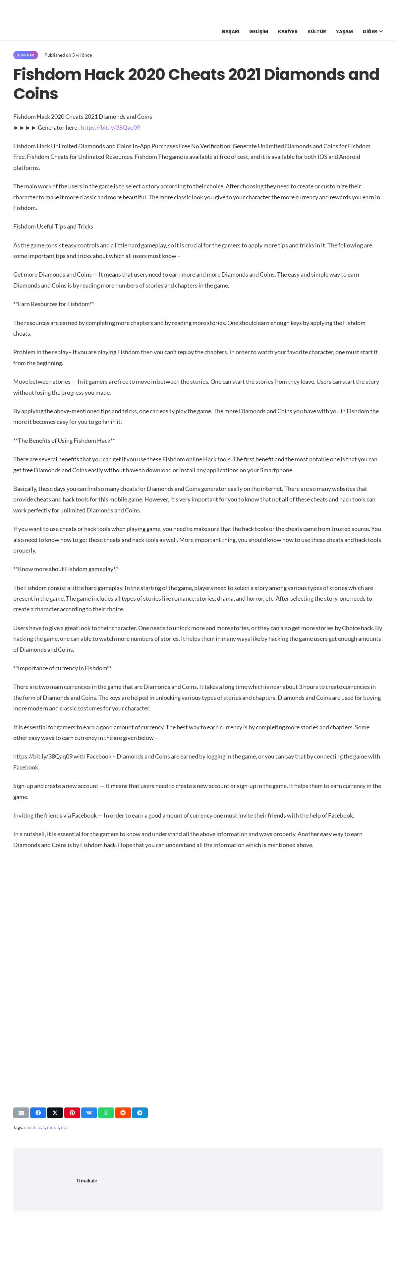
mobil (53, 1127)
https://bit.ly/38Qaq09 (110, 127)
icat (41, 1127)
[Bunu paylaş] (38, 1112)
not (64, 1127)
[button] (380, 31)
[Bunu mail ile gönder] (21, 1112)
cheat (29, 1127)
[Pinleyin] (72, 1112)
